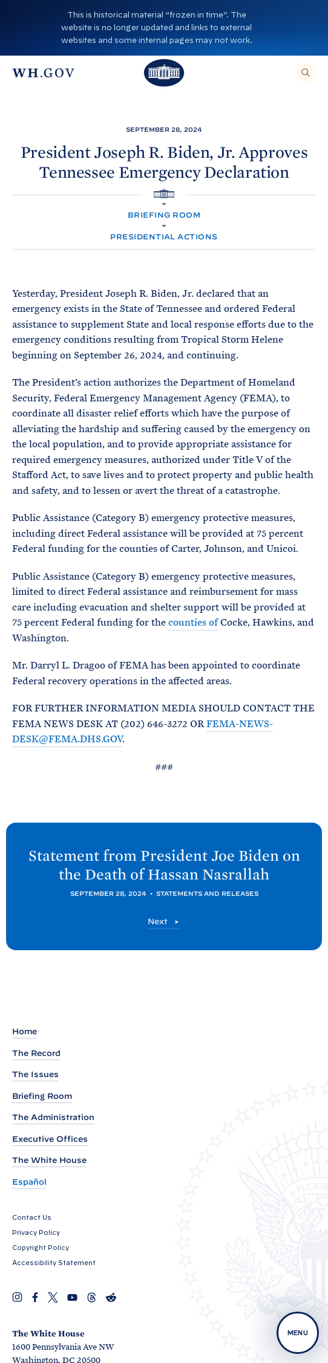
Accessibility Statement (54, 1262)
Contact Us (31, 1217)
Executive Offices (50, 1139)
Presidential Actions (164, 236)
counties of (193, 622)
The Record (36, 1053)
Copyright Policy (40, 1247)
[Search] (305, 72)
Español (29, 1182)
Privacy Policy (36, 1232)
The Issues (35, 1074)
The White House (49, 1160)
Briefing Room (164, 214)
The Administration (53, 1117)
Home (24, 1031)
